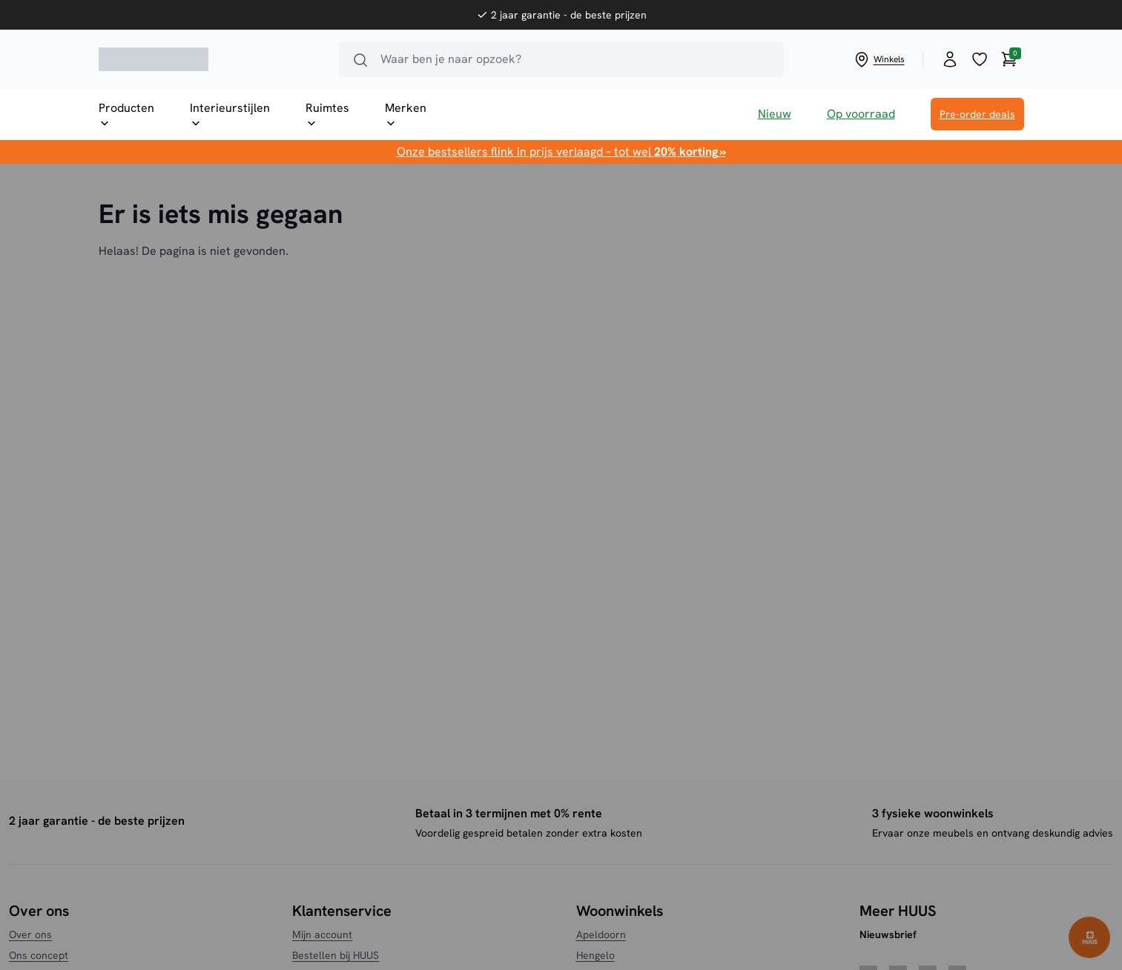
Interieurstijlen (230, 115)
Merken (405, 115)
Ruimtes (327, 115)
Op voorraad (861, 114)
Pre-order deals (977, 114)
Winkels (879, 59)
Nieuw (774, 114)
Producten (126, 115)
